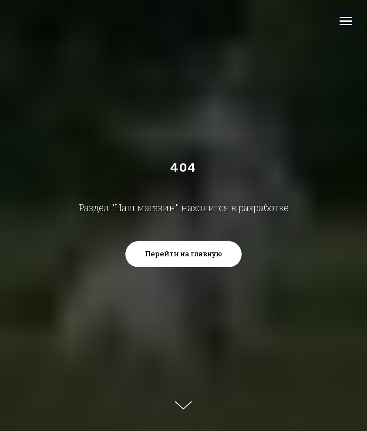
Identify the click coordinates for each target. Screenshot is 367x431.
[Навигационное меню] (346, 21)
